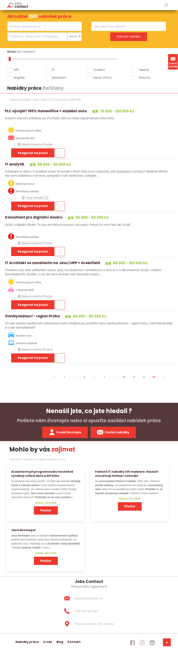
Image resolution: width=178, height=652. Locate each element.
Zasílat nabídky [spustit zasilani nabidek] (113, 432)
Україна (144, 70)
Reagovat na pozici (33, 153)
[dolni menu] (167, 642)
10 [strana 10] (124, 377)
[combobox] (44, 26)
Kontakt (74, 642)
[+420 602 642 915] (89, 611)
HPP (16, 70)
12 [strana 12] (143, 377)
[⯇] (55, 377)
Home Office (102, 78)
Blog (59, 642)
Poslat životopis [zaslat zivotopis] (65, 432)
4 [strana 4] (84, 377)
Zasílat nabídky (173, 62)
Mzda (11, 52)
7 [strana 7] (104, 377)
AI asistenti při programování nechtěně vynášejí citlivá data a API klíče (42, 474)
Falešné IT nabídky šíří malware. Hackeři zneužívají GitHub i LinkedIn (126, 474)
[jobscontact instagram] (142, 643)
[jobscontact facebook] (132, 643)
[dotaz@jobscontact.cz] (89, 598)
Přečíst (45, 510)
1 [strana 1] (64, 377)
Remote (144, 78)
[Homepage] (17, 5)
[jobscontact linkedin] (152, 643)
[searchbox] (42, 26)
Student (99, 70)
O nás (47, 642)
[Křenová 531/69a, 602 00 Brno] (89, 624)
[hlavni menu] (166, 5)
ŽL (53, 70)
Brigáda (19, 78)
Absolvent (59, 78)
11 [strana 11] (134, 377)
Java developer (23, 530)
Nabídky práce (27, 642)
